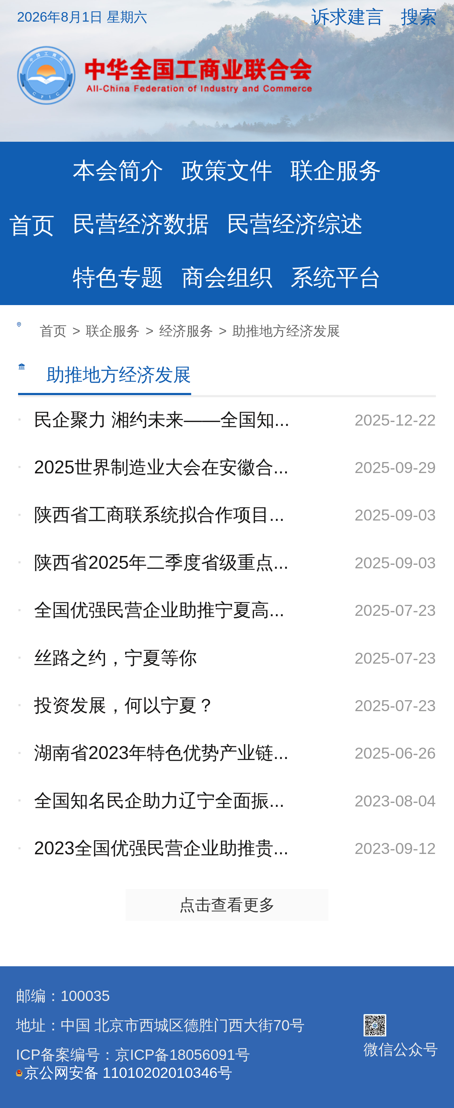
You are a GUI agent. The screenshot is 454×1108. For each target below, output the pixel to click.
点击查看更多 (227, 904)
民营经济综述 (295, 224)
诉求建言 (347, 17)
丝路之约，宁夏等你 (115, 658)
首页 (32, 225)
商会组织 (227, 277)
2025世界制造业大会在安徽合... (161, 467)
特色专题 (118, 277)
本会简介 (118, 170)
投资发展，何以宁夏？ (124, 705)
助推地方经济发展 (286, 330)
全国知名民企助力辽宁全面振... (159, 801)
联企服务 (335, 170)
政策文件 (227, 170)
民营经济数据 (141, 224)
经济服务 (186, 330)
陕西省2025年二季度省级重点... (161, 562)
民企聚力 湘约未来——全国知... (161, 420)
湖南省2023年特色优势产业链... (161, 753)
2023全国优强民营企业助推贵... (161, 848)
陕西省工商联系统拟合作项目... (159, 515)
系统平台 (335, 277)
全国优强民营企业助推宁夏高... (159, 610)
